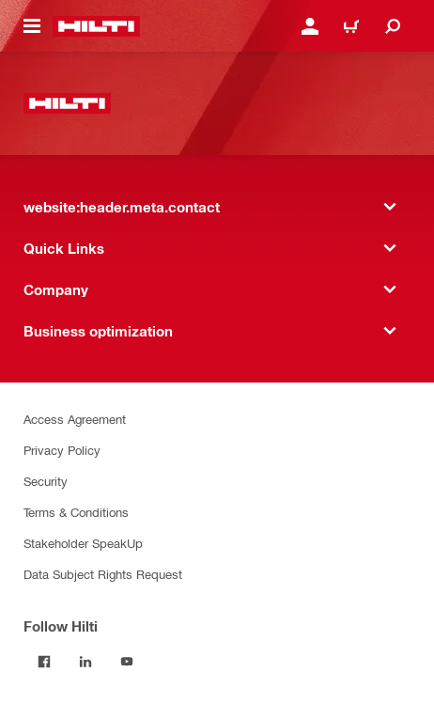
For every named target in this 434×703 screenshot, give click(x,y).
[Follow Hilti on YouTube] (126, 661)
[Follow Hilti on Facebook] (44, 661)
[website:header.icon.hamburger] (32, 26)
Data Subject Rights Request (102, 574)
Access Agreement (74, 419)
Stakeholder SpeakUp (83, 543)
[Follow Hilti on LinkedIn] (85, 661)
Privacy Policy (62, 450)
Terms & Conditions (76, 512)
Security (45, 481)
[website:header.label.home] (96, 26)
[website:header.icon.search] (392, 26)
